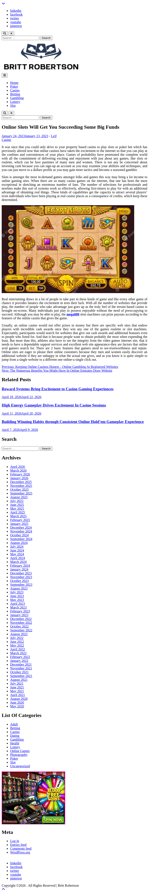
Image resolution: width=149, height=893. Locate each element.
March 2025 (18, 516)
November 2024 (21, 531)
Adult (14, 724)
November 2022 (21, 622)
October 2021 (19, 672)
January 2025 (19, 524)
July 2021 (16, 683)
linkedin (15, 10)
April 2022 (17, 649)
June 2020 (17, 702)
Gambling (17, 98)
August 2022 (19, 634)
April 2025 (17, 512)
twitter (14, 18)
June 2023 (17, 596)
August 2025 (19, 497)
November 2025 (21, 485)
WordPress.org (20, 852)
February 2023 (20, 611)
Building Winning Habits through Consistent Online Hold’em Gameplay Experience (73, 421)
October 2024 (19, 535)
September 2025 (21, 493)
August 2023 (19, 588)
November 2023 (21, 577)
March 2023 (18, 607)
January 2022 (19, 660)
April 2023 (17, 603)
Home (14, 83)
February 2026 (20, 474)
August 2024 (19, 543)
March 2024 (18, 562)
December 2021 (21, 664)
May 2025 (17, 508)
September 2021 (21, 676)
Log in (14, 841)
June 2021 (17, 687)
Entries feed (18, 845)
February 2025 (20, 520)
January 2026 (19, 478)
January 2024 (19, 569)
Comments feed (21, 848)
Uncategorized (20, 766)
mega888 (72, 314)
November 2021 (21, 668)
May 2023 (17, 600)
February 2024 (20, 565)
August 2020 (19, 698)
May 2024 (17, 554)
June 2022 (17, 641)
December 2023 (21, 573)
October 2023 (19, 581)
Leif (54, 136)
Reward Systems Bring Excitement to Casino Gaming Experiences (57, 389)
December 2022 (21, 619)
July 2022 (16, 638)
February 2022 (20, 657)
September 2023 (21, 584)
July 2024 (16, 546)
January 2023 (19, 615)
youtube (15, 22)
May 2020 (17, 706)
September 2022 (21, 630)
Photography (19, 754)
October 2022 (19, 626)
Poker (14, 86)
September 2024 (21, 539)
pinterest (16, 26)
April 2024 (17, 558)
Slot (13, 105)
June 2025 (17, 505)
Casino (14, 90)
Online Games (20, 751)
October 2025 (19, 489)
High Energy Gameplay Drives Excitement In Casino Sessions (54, 405)
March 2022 (18, 653)
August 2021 (19, 679)
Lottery (15, 102)
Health (14, 743)
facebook (16, 14)
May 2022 (17, 645)
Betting (15, 94)
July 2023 (16, 592)
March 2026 (18, 470)
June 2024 (17, 550)
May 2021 (17, 691)
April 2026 (17, 466)
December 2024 (21, 527)
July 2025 (16, 501)
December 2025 (21, 482)
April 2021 (17, 695)
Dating (14, 735)
